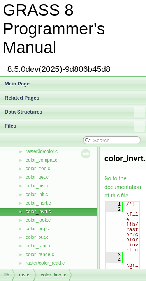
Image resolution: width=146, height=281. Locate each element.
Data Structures (75, 112)
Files (75, 126)
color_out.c (37, 237)
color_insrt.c (38, 203)
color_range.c (40, 254)
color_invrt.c (38, 211)
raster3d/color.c (42, 151)
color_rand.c (38, 246)
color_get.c (37, 177)
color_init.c (37, 194)
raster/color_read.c (45, 263)
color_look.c (38, 220)
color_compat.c (41, 160)
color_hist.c (37, 186)
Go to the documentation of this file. (122, 187)
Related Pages (22, 98)
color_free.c (38, 168)
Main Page (17, 84)
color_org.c (37, 228)
